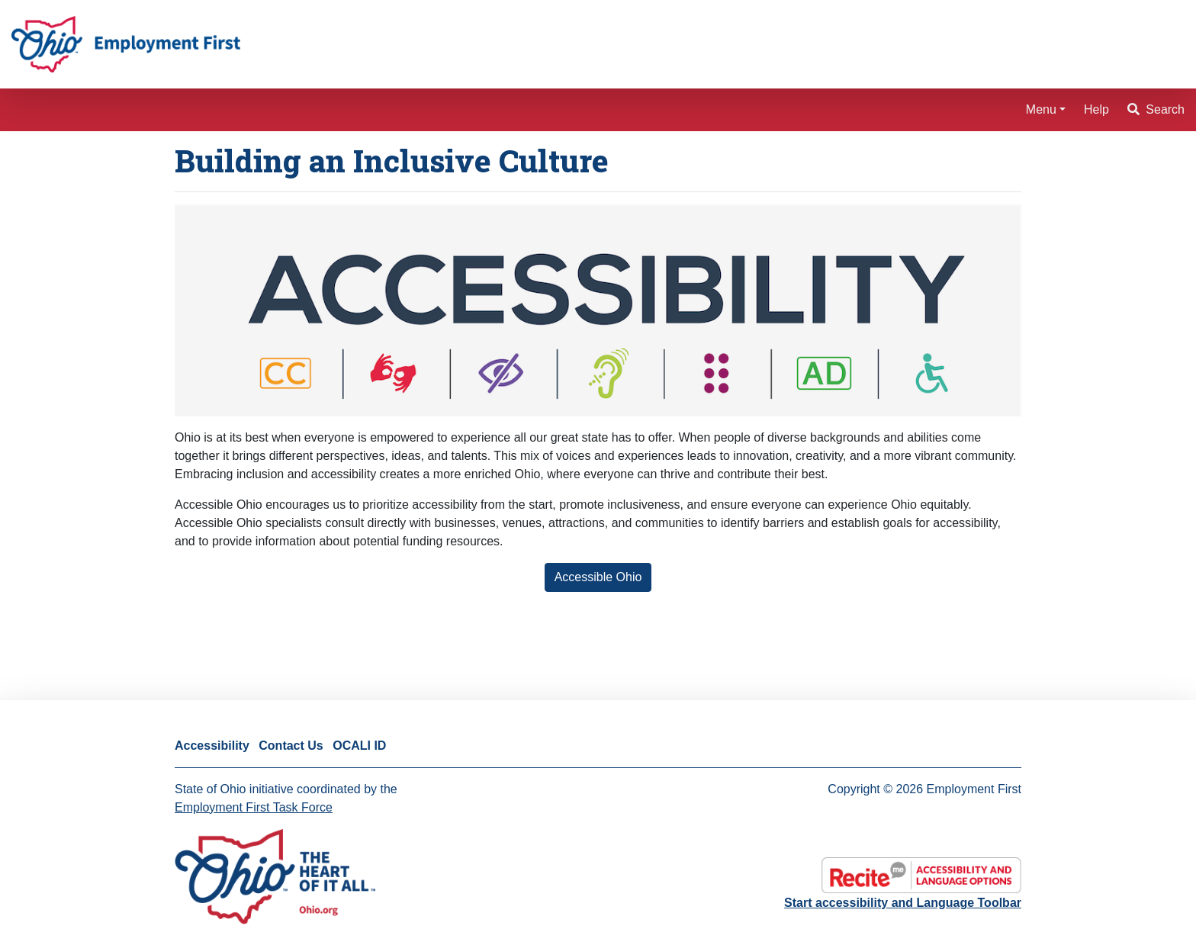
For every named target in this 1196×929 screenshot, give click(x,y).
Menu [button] (1041, 109)
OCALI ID (359, 745)
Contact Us (291, 745)
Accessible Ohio (598, 577)
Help (1096, 109)
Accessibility (212, 745)
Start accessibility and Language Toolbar (902, 902)
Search (1156, 109)
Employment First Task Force (254, 807)
